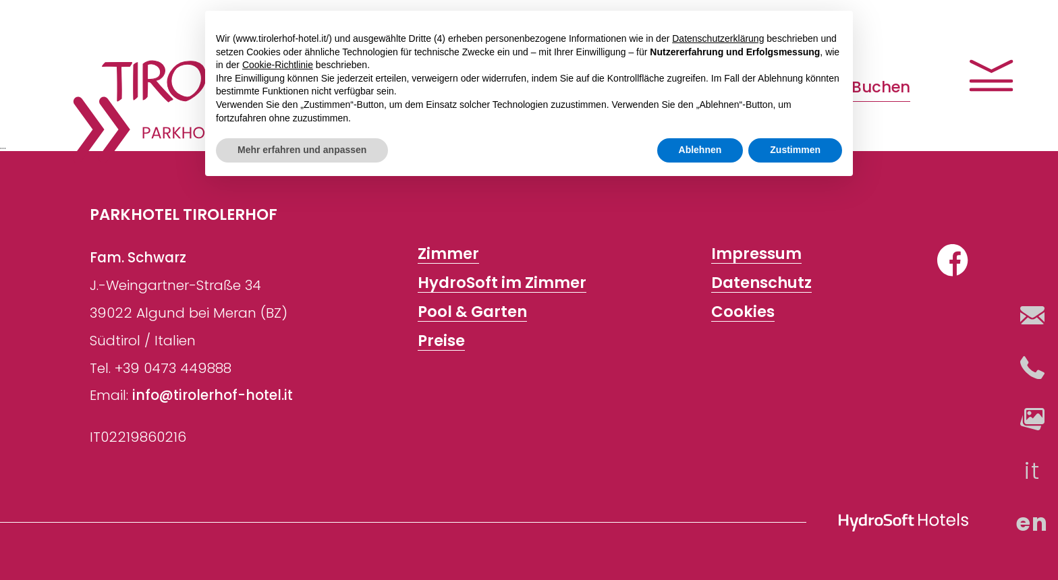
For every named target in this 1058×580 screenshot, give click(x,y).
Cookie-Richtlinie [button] (277, 64)
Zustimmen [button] (795, 149)
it (1032, 470)
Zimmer (448, 254)
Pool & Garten (472, 312)
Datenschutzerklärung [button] (718, 38)
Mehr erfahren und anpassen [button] (302, 149)
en (1032, 522)
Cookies (743, 312)
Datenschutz (761, 283)
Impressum (756, 254)
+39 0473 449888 (173, 368)
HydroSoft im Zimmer (502, 283)
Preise (441, 341)
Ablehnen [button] (700, 149)
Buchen (881, 87)
